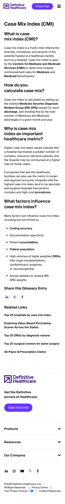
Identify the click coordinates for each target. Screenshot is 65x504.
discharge (11, 111)
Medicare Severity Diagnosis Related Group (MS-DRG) (31, 105)
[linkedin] (7, 297)
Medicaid (10, 76)
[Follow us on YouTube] (22, 471)
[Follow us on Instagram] (14, 471)
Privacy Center (40, 487)
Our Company (14, 455)
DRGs (56, 256)
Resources (12, 442)
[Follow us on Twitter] (30, 471)
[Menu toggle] (59, 6)
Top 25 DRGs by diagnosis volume (27, 335)
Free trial (42, 6)
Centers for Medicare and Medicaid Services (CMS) (32, 66)
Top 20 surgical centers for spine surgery (31, 343)
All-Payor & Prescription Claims (25, 351)
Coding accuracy (21, 228)
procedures (42, 192)
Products (11, 429)
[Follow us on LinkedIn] (6, 471)
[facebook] (22, 297)
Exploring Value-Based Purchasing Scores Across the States (27, 325)
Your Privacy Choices (15, 491)
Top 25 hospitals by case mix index (27, 315)
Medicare (43, 72)
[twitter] (14, 297)
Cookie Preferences (50, 491)
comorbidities (28, 242)
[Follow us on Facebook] (38, 471)
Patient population (22, 249)
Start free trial (18, 407)
